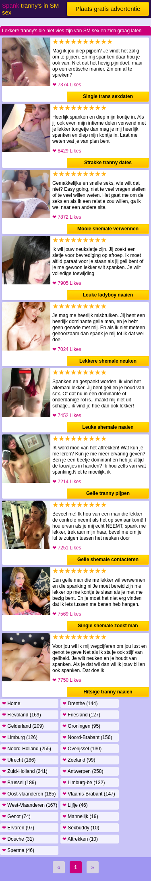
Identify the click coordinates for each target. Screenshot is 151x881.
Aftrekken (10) (80, 839)
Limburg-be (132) (83, 782)
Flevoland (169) (21, 715)
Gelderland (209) (22, 726)
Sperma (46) (18, 850)
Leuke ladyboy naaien (108, 295)
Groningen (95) (81, 726)
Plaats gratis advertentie (108, 8)
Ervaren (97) (18, 828)
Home (11, 703)
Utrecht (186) (18, 760)
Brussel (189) (19, 782)
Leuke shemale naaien (107, 427)
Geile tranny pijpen (108, 493)
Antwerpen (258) (82, 771)
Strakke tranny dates (108, 162)
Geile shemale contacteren (108, 559)
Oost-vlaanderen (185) (29, 794)
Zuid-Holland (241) (25, 771)
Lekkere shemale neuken (108, 361)
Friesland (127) (81, 715)
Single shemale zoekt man (108, 625)
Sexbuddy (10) (80, 828)
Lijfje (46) (75, 805)
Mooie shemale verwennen (108, 229)
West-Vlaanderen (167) (29, 805)
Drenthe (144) (79, 703)
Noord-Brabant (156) (87, 737)
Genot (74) (16, 816)
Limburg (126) (19, 737)
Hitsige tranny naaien (107, 692)
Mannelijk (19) (80, 816)
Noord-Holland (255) (26, 749)
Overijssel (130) (81, 749)
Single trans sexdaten (108, 96)
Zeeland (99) (78, 760)
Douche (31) (18, 839)
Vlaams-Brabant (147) (88, 794)
